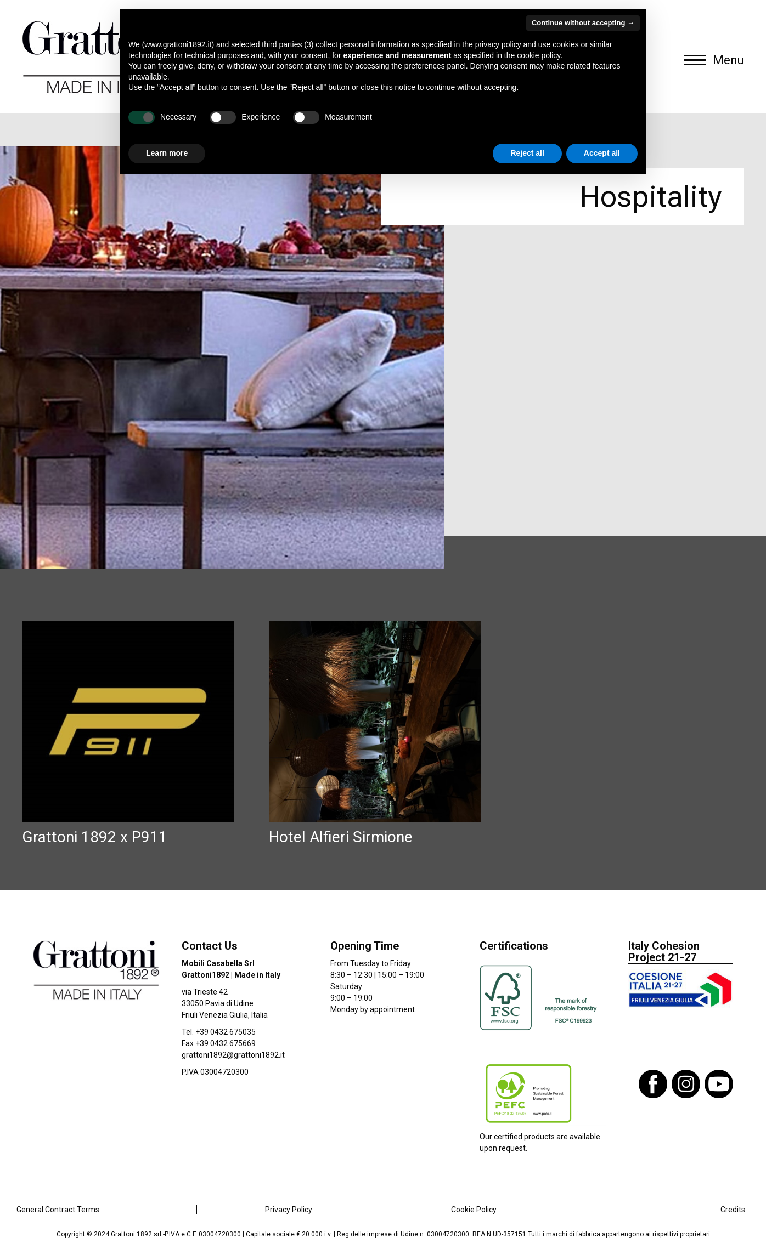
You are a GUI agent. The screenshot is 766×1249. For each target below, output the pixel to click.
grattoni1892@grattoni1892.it (233, 1055)
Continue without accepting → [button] (583, 23)
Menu (728, 60)
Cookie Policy (474, 1209)
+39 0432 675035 (225, 1031)
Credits (732, 1209)
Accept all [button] (602, 153)
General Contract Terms (57, 1209)
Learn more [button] (167, 153)
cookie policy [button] (538, 55)
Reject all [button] (527, 153)
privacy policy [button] (498, 44)
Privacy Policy (288, 1209)
